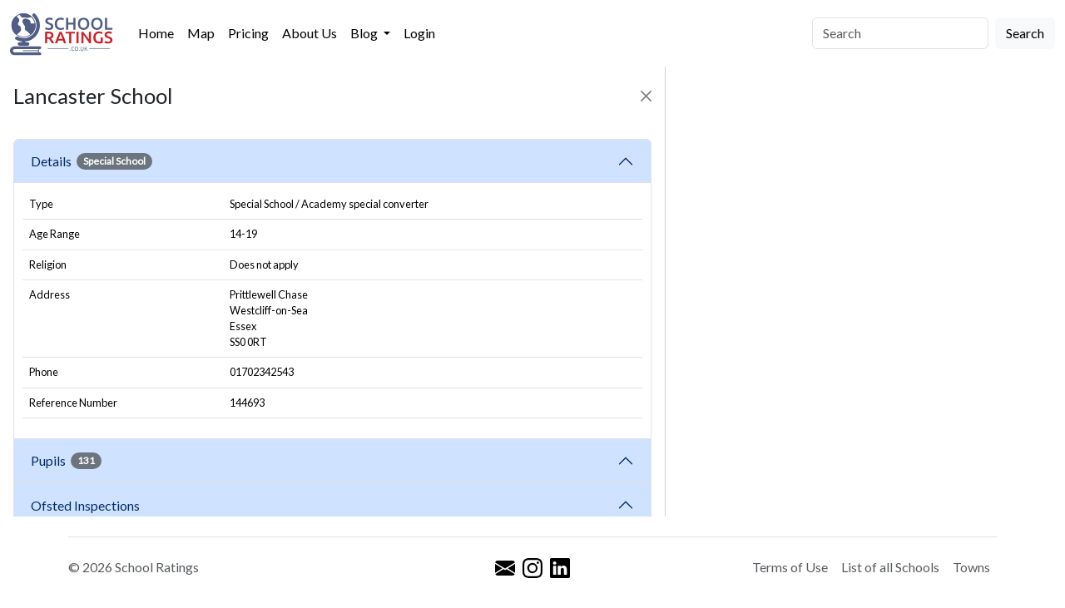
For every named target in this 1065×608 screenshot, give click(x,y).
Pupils (66, 460)
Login (419, 33)
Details (91, 161)
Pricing (248, 33)
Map (201, 33)
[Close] (646, 96)
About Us (309, 33)
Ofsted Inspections (88, 505)
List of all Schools (890, 567)
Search (1025, 33)
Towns (971, 567)
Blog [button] (365, 33)
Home (156, 33)
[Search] (900, 33)
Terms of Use (790, 567)
